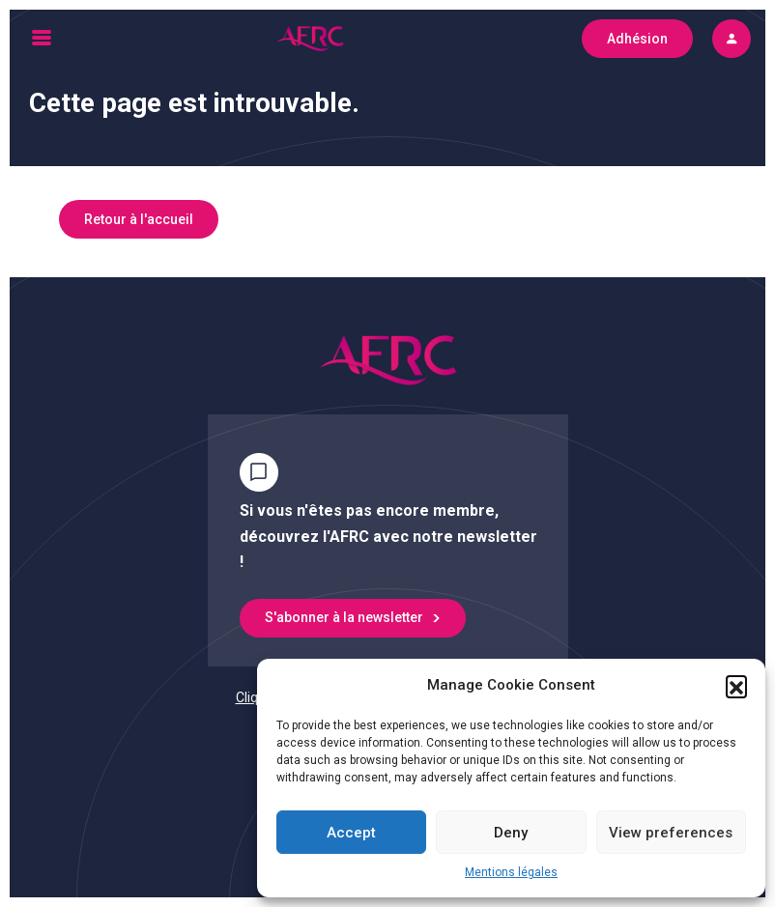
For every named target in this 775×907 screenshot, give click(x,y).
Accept (351, 832)
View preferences (670, 832)
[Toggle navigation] (41, 38)
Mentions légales (511, 872)
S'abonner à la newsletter (344, 617)
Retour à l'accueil (138, 219)
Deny (511, 832)
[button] (736, 685)
